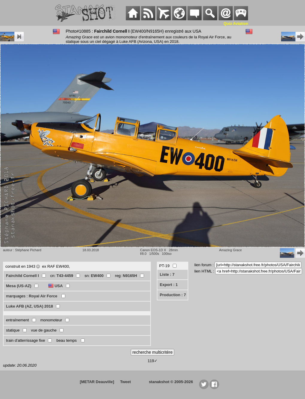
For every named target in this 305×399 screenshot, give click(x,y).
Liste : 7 (167, 274)
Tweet (125, 382)
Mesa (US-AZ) (18, 286)
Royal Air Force (43, 296)
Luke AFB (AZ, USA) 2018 (29, 306)
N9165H (130, 275)
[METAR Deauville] (97, 382)
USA (58, 286)
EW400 (97, 275)
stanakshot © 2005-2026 (171, 382)
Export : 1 (169, 284)
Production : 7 (173, 295)
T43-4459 (65, 275)
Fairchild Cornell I (22, 275)
